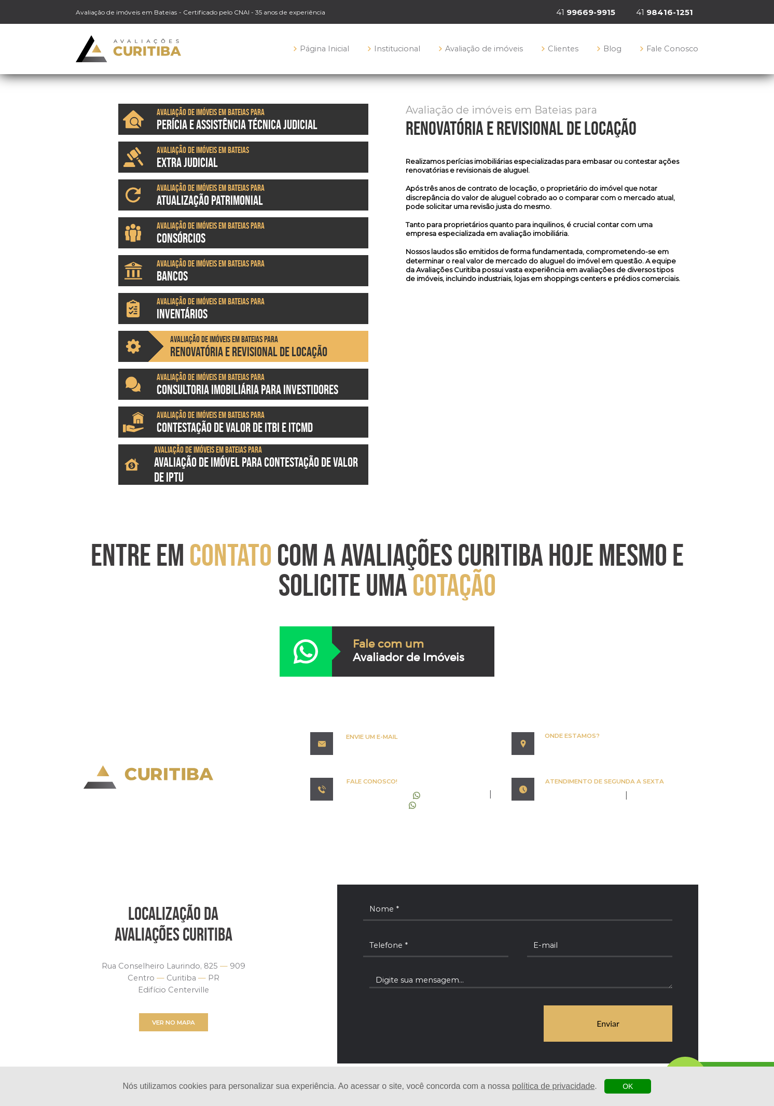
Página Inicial (321, 48)
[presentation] (442, 1024)
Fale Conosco (669, 48)
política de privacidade (553, 1086)
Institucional (394, 48)
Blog (609, 48)
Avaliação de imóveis (481, 48)
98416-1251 (381, 805)
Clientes (560, 48)
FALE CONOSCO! (372, 781)
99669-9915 (383, 795)
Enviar (608, 1023)
